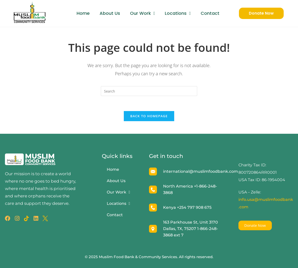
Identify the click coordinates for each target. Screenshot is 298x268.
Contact (210, 13)
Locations (178, 13)
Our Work (142, 13)
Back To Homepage (149, 116)
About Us (110, 13)
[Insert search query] (149, 91)
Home (83, 13)
